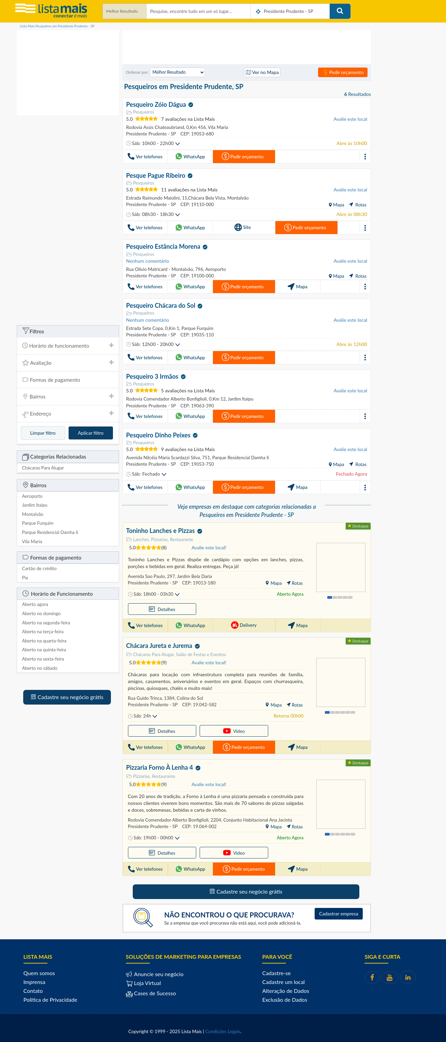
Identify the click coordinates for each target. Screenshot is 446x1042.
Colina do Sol (188, 696)
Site (242, 227)
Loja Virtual (143, 981)
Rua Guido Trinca (144, 696)
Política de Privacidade (50, 998)
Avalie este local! (208, 546)
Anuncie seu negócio (158, 972)
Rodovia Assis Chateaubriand (155, 127)
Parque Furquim (196, 327)
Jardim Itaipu (239, 398)
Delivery (244, 623)
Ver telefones (144, 156)
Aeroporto (214, 269)
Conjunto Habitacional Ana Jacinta (256, 818)
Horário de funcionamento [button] (68, 346)
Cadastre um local (283, 980)
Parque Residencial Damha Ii (239, 456)
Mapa (338, 204)
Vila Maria (216, 127)
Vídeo (188, 729)
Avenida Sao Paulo (146, 575)
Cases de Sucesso (154, 991)
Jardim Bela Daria (193, 575)
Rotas (357, 204)
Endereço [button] (68, 414)
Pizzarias (138, 775)
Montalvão (237, 197)
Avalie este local (350, 118)
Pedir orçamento (343, 72)
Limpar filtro (43, 433)
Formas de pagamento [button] (68, 379)
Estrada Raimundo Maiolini (152, 197)
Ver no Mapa (262, 72)
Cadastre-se (276, 971)
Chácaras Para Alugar (150, 653)
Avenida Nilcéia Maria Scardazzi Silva (162, 456)
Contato (33, 989)
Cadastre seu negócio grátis (67, 697)
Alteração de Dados (285, 989)
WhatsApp (190, 156)
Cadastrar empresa (338, 912)
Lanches (137, 538)
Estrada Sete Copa (144, 327)
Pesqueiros (140, 112)
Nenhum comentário (147, 260)
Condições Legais (222, 1030)
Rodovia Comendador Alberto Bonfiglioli (166, 398)
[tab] (68, 345)
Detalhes (147, 608)
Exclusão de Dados (284, 998)
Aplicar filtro (90, 433)
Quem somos (39, 971)
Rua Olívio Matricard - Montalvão (159, 269)
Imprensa (34, 980)
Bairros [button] (68, 396)
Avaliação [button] (68, 362)
